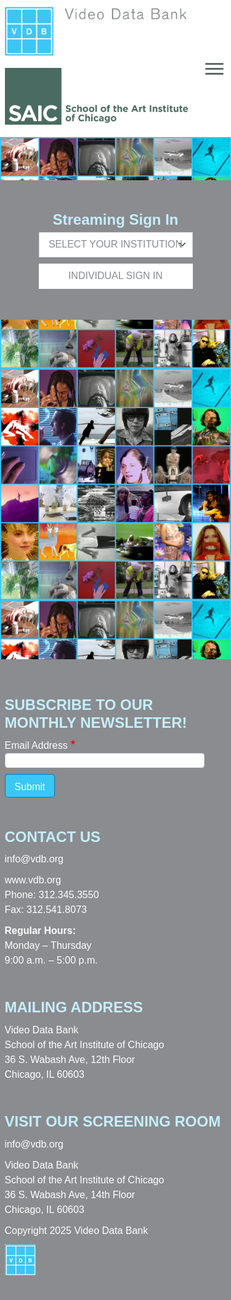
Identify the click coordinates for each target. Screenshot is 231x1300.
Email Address (36, 745)
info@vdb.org (34, 859)
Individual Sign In (115, 275)
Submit (30, 786)
